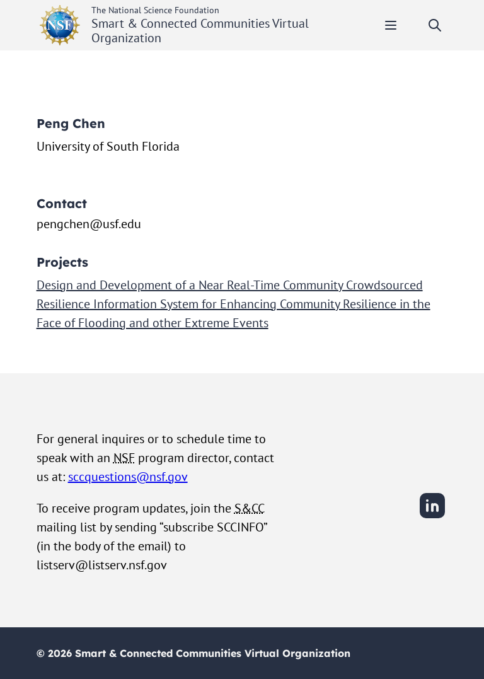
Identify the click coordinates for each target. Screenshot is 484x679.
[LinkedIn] (432, 516)
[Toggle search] (434, 25)
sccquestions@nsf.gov (128, 476)
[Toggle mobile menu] (390, 25)
